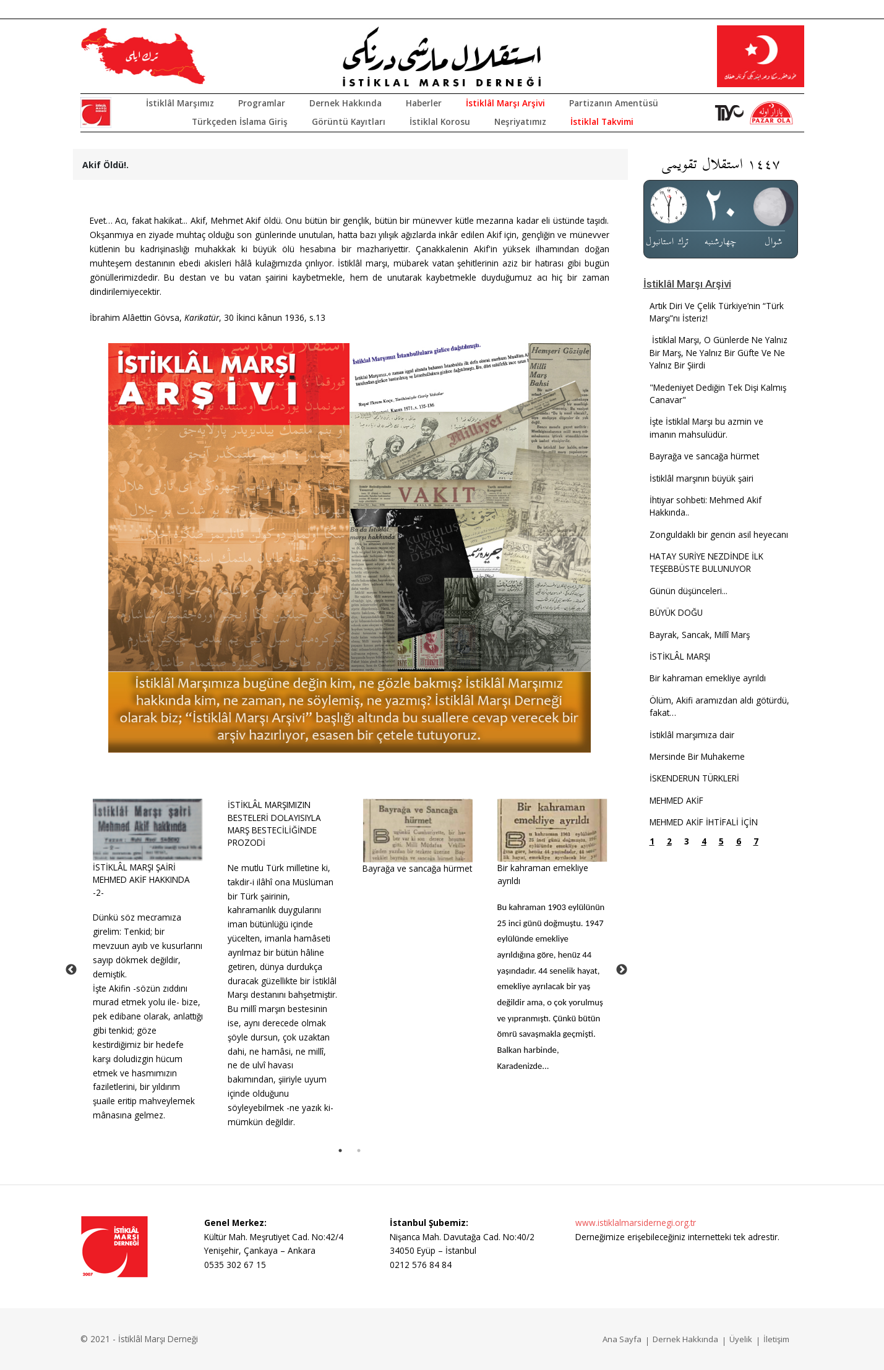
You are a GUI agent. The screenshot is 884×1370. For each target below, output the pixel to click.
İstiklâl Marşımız (180, 103)
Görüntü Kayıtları (348, 121)
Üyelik (740, 1339)
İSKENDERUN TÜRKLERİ (694, 778)
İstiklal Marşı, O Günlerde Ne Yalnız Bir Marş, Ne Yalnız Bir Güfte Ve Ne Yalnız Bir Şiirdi (718, 352)
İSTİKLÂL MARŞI (680, 656)
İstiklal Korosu (440, 121)
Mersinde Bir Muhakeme (697, 756)
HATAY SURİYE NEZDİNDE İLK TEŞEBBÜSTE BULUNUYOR (706, 562)
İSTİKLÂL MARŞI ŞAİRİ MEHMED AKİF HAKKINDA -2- (141, 879)
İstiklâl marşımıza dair (692, 735)
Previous (71, 970)
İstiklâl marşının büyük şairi (701, 478)
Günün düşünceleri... (688, 591)
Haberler (424, 103)
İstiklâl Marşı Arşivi (505, 103)
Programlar (261, 103)
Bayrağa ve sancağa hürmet (417, 868)
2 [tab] (359, 1150)
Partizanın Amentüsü (613, 103)
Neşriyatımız (520, 121)
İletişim (776, 1339)
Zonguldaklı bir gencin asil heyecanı (719, 534)
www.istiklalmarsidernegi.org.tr (635, 1222)
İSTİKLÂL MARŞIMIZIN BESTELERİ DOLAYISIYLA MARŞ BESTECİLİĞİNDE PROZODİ (274, 823)
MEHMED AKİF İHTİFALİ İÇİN (704, 822)
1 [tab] (340, 1150)
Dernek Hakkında (345, 103)
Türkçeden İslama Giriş (240, 121)
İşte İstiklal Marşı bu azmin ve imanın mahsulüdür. (706, 427)
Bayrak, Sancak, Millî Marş (700, 634)
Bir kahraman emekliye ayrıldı (708, 678)
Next (621, 970)
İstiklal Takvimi (601, 121)
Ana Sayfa (622, 1339)
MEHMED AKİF (676, 800)
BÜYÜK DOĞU (676, 612)
